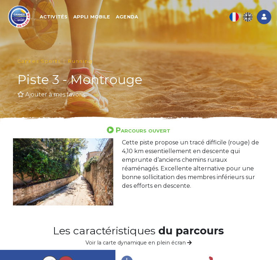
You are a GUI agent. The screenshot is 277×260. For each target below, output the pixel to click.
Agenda (127, 17)
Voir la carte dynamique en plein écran (138, 242)
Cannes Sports (39, 61)
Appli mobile (91, 17)
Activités (53, 17)
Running (80, 61)
